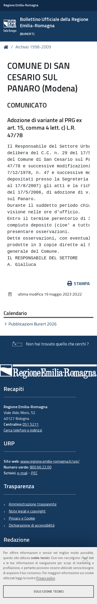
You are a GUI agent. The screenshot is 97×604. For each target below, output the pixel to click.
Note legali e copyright (27, 511)
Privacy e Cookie (22, 518)
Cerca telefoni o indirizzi (23, 430)
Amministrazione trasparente (33, 504)
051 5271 (30, 424)
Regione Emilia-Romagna (21, 5)
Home (7, 47)
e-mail (22, 473)
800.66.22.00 (41, 467)
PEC (34, 473)
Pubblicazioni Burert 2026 (32, 324)
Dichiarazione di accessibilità (31, 525)
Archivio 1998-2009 (33, 47)
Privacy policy (45, 578)
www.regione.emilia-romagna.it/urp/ (50, 461)
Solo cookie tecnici (49, 591)
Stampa (78, 283)
